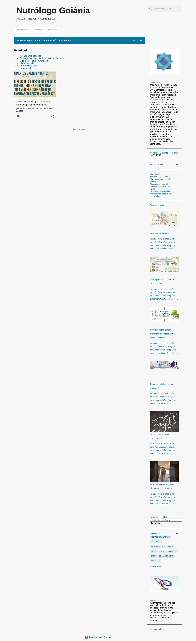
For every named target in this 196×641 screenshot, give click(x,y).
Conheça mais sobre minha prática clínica (40, 58)
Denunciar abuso (157, 629)
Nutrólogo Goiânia (53, 10)
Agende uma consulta (30, 56)
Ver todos (138, 41)
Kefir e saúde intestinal (159, 233)
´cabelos (156, 542)
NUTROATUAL (51, 30)
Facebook (154, 189)
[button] (52, 117)
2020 (170, 546)
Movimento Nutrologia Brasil (162, 179)
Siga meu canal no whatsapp (34, 61)
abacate (155, 561)
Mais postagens (79, 130)
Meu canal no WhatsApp (160, 186)
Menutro (153, 181)
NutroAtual (25, 68)
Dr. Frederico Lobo (29, 65)
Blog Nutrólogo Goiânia (160, 191)
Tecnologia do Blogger (98, 637)
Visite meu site (27, 63)
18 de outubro (158, 546)
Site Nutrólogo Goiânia (159, 177)
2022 (154, 551)
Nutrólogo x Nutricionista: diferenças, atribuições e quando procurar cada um (164, 334)
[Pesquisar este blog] (167, 8)
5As (153, 556)
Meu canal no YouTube (160, 184)
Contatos (37, 30)
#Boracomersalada (160, 537)
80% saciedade (166, 556)
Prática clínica (22, 30)
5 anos (171, 551)
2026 (162, 551)
